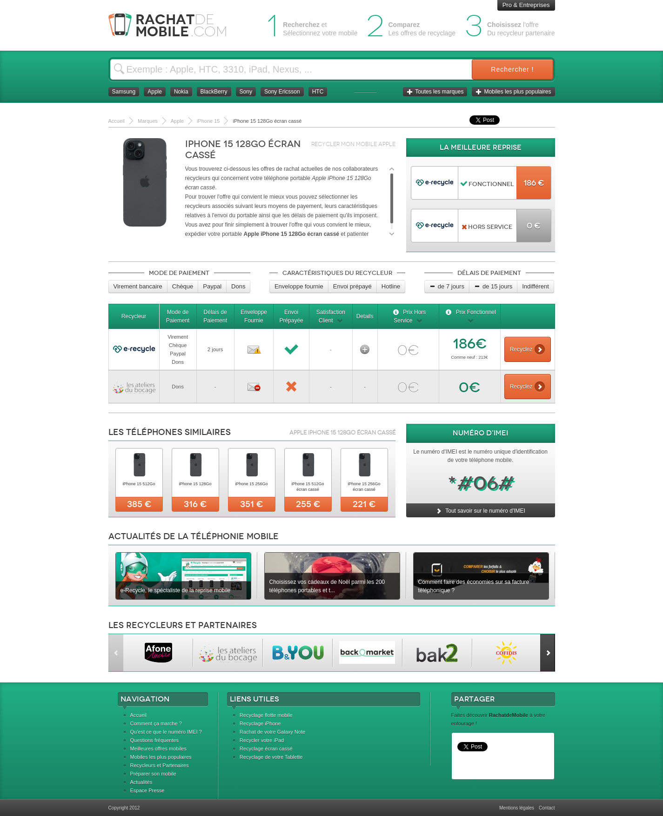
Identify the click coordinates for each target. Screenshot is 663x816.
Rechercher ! (512, 69)
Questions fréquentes (154, 740)
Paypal (212, 286)
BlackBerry (214, 91)
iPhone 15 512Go (138, 484)
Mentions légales (516, 807)
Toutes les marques (435, 91)
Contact (547, 807)
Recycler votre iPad (262, 740)
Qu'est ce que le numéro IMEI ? (166, 732)
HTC (318, 91)
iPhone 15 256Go (251, 484)
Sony (246, 91)
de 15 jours (493, 286)
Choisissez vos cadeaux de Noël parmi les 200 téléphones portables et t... (327, 586)
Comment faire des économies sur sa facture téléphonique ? (473, 586)
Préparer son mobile (153, 773)
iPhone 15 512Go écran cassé (307, 487)
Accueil (138, 715)
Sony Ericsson (282, 91)
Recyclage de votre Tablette (271, 757)
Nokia (181, 91)
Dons (238, 286)
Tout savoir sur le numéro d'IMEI (480, 511)
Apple (154, 91)
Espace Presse (147, 790)
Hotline (391, 286)
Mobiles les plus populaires (513, 91)
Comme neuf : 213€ (469, 357)
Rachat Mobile (174, 25)
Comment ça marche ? (156, 723)
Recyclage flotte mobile (266, 715)
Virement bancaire (138, 286)
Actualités (141, 782)
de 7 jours (446, 286)
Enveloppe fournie (299, 286)
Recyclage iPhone (260, 723)
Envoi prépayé (352, 286)
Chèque (183, 286)
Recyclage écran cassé (266, 748)
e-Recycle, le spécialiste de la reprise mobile (176, 590)
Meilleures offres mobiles (158, 748)
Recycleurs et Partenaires (159, 765)
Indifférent (535, 286)
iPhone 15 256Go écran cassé (364, 487)
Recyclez (527, 349)
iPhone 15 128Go (195, 484)
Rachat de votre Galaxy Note (272, 732)
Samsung (124, 91)
